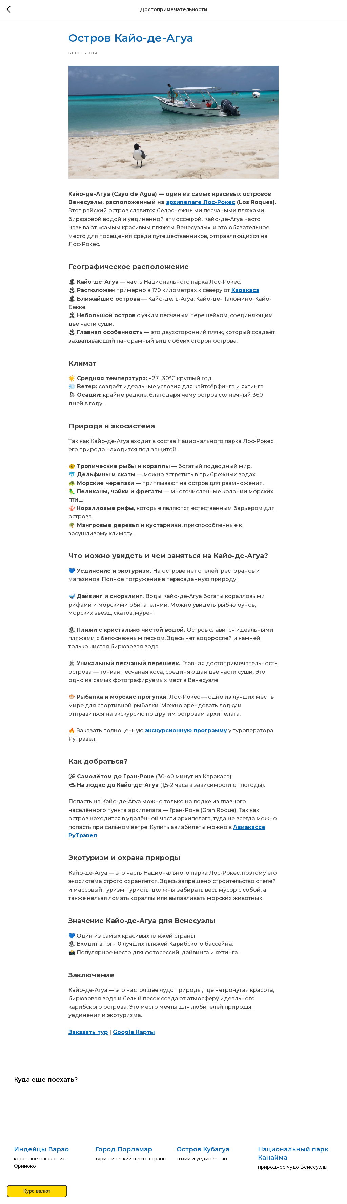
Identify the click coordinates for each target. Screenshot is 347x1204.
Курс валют (36, 1191)
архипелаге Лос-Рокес (200, 203)
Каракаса (245, 291)
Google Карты (134, 1033)
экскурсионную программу (186, 731)
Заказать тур (88, 1033)
